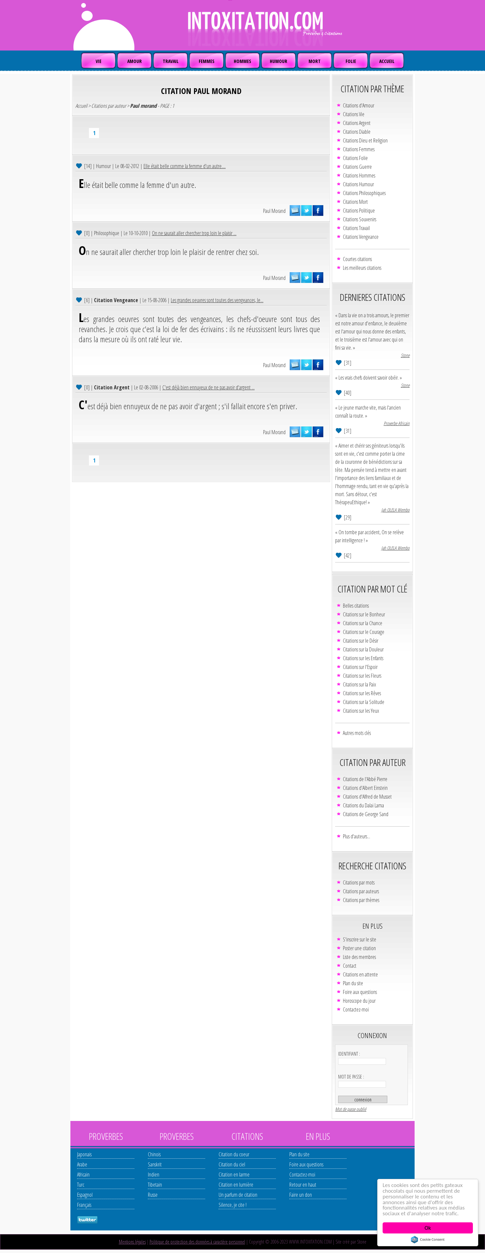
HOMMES (242, 61)
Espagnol (85, 1194)
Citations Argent (356, 123)
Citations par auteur (108, 105)
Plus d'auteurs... (356, 836)
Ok (428, 1227)
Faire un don (300, 1194)
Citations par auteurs (361, 891)
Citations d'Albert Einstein (365, 788)
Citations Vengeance (361, 236)
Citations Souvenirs (359, 219)
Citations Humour (358, 184)
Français (84, 1205)
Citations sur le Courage (363, 632)
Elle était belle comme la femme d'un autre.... (184, 166)
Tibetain (155, 1184)
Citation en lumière (236, 1184)
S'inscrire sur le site (359, 939)
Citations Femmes (359, 149)
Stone (405, 355)
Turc (80, 1184)
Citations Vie (353, 114)
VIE (98, 61)
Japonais (84, 1154)
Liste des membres (359, 957)
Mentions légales (132, 1242)
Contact (349, 965)
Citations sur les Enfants (363, 658)
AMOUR (134, 61)
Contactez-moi (356, 1009)
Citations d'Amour (358, 105)
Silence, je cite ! (233, 1205)
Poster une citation (359, 948)
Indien (153, 1174)
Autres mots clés (357, 733)
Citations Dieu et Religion (365, 140)
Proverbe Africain (397, 423)
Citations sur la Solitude (363, 702)
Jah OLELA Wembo (395, 510)
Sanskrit (155, 1164)
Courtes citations (357, 259)
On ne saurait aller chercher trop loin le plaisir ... (194, 233)
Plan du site (353, 983)
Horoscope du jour (359, 1000)
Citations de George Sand (365, 814)
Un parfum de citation (238, 1194)
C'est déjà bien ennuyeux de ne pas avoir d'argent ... (208, 387)
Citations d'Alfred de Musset (367, 796)
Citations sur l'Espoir (360, 667)
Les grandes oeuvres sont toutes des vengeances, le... (217, 300)
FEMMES (207, 61)
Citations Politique (359, 210)
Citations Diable (356, 131)
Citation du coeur (234, 1154)
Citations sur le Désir (360, 640)
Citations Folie (355, 158)
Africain (83, 1174)
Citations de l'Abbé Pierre (365, 779)
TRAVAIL (171, 61)
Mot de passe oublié (350, 1109)
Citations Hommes (359, 175)
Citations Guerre (357, 166)
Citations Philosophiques (364, 193)
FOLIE (351, 61)
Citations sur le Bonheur (364, 614)
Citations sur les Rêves (362, 693)
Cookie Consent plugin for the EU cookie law (428, 1239)
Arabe (82, 1164)
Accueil (81, 105)
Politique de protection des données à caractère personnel (197, 1242)
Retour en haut (302, 1184)
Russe (153, 1194)
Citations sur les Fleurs (362, 675)
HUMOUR (278, 61)
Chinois (154, 1154)
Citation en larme (234, 1174)
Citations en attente (360, 974)
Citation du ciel (232, 1164)
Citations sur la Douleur (363, 649)
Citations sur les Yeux (361, 710)
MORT (315, 61)
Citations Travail (356, 228)
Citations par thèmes (361, 900)
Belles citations (356, 605)
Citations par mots (359, 882)
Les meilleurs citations (362, 267)
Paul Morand (274, 211)
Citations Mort (355, 201)
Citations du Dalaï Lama (363, 805)
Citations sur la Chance (362, 623)
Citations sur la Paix (359, 684)
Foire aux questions (360, 992)
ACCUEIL (386, 61)
